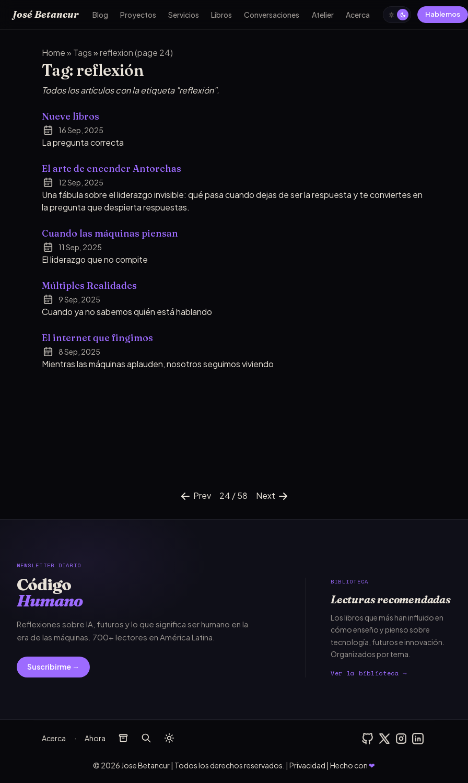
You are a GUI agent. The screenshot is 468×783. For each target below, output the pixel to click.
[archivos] (123, 738)
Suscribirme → (53, 666)
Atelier (323, 14)
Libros (221, 14)
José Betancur (46, 14)
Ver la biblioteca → (369, 673)
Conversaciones (271, 14)
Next (272, 496)
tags (83, 52)
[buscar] (146, 738)
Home (53, 52)
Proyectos (138, 14)
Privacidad (307, 765)
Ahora (95, 738)
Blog (100, 14)
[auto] (397, 14)
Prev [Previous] (195, 496)
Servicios (183, 14)
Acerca (358, 14)
